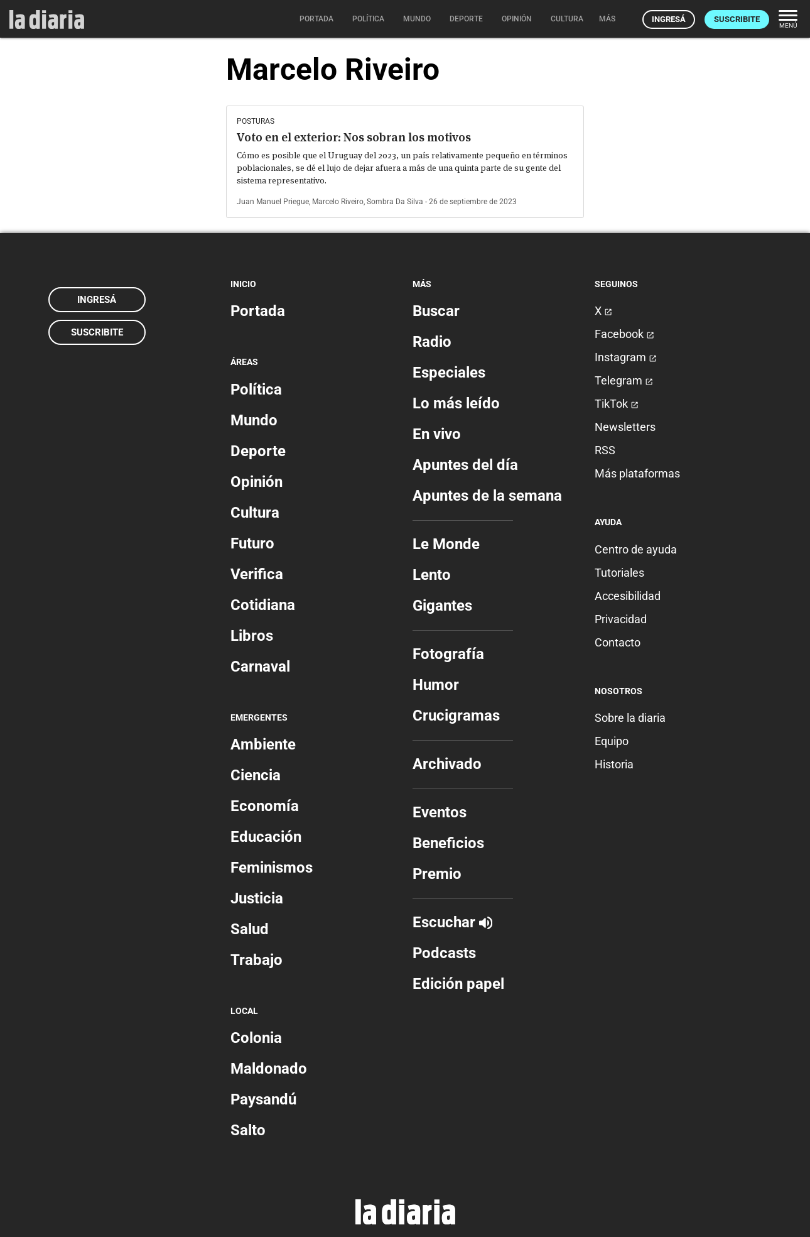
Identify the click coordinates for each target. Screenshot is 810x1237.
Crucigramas (456, 715)
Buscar (436, 311)
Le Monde (446, 544)
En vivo (437, 434)
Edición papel (458, 984)
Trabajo (256, 960)
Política (256, 389)
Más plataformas (637, 473)
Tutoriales (619, 572)
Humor (436, 685)
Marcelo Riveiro (338, 201)
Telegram (624, 380)
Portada (257, 311)
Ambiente (263, 744)
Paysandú (263, 1099)
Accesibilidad (628, 595)
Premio (437, 874)
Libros (251, 636)
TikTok (617, 403)
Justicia (256, 898)
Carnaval (260, 666)
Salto (248, 1130)
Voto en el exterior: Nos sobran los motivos (354, 137)
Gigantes (442, 605)
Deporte (258, 451)
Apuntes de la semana (487, 495)
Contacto (617, 642)
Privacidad (621, 619)
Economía (264, 806)
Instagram (626, 357)
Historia (614, 764)
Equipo (612, 741)
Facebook (624, 334)
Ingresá (669, 19)
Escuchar (452, 922)
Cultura (254, 512)
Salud (249, 929)
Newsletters (625, 426)
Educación (265, 837)
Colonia (256, 1038)
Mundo (254, 420)
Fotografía (448, 654)
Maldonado (268, 1068)
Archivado (447, 764)
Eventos (440, 812)
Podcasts (444, 953)
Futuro (252, 543)
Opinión (256, 482)
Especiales (449, 372)
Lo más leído (456, 403)
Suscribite (737, 19)
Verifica (256, 574)
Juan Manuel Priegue (273, 201)
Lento (432, 575)
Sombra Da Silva (395, 201)
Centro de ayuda (636, 549)
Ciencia (255, 775)
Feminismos (271, 867)
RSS (605, 450)
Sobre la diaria (630, 717)
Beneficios (448, 843)
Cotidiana (262, 605)
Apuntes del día (465, 465)
